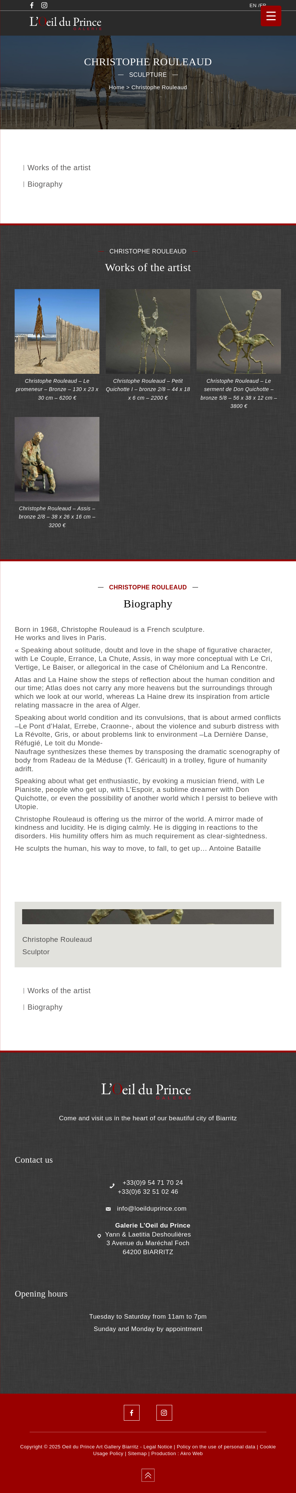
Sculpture (148, 75)
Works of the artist (58, 167)
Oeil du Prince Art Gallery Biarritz (100, 1447)
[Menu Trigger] (271, 16)
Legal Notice (157, 1447)
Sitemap (137, 1453)
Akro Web (191, 1453)
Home (117, 87)
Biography (45, 184)
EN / (254, 5)
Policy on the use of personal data (216, 1447)
